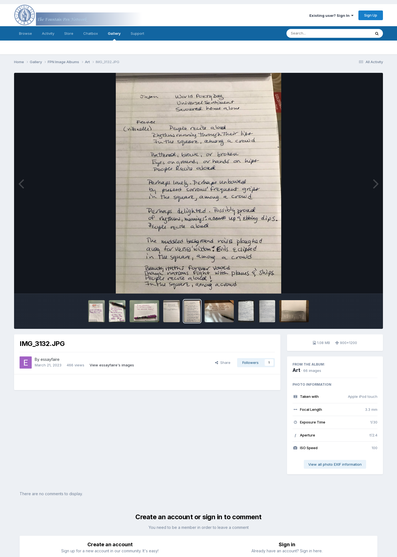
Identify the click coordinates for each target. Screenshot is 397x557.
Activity (48, 33)
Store (68, 33)
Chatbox (90, 33)
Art (296, 370)
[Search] (313, 33)
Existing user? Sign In (331, 15)
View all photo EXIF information (335, 464)
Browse (25, 33)
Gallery (114, 36)
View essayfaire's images (112, 365)
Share (222, 362)
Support (137, 33)
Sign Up (370, 15)
